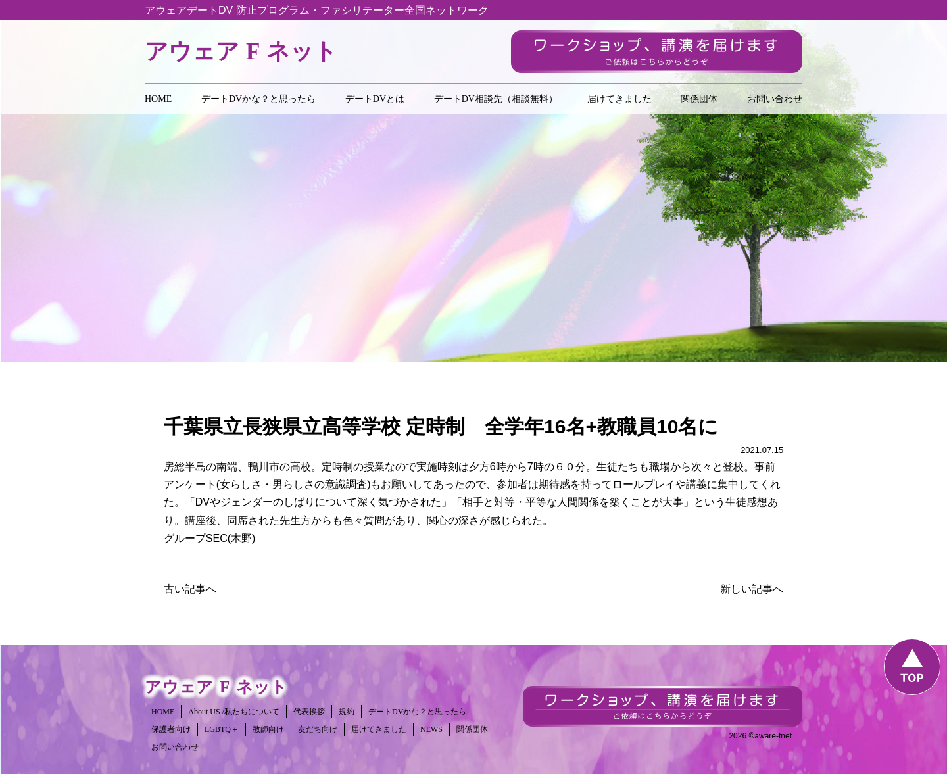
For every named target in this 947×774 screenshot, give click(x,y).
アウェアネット (241, 51)
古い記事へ (190, 588)
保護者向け (171, 729)
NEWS (431, 729)
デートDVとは (374, 99)
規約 (346, 711)
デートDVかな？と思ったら (258, 99)
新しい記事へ (751, 588)
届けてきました (619, 99)
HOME (158, 99)
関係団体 (699, 99)
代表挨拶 (309, 711)
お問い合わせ (774, 99)
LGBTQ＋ (222, 729)
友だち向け (317, 729)
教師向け (268, 729)
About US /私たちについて (233, 711)
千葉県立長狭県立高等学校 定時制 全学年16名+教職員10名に (441, 426)
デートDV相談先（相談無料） (496, 99)
